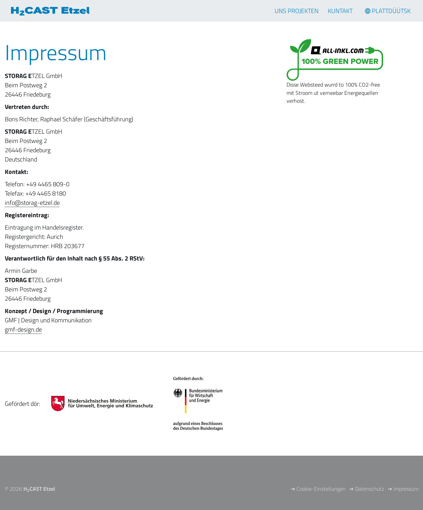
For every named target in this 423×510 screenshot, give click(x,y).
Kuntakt (340, 10)
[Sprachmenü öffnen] (387, 11)
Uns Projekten (297, 10)
